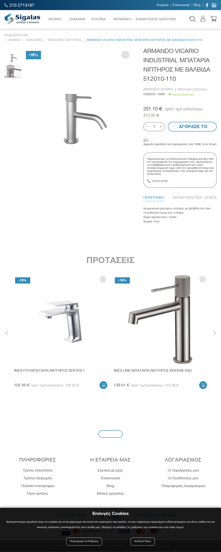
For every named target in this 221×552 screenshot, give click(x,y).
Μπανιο (15, 41)
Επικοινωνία (181, 5)
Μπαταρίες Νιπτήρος (192, 90)
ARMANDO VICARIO (158, 90)
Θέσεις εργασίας (110, 494)
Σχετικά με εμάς (110, 471)
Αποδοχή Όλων (142, 542)
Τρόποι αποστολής (38, 471)
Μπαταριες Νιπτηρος (64, 41)
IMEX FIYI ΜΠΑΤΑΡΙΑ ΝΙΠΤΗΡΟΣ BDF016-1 (49, 371)
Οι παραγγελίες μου (183, 471)
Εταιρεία (163, 5)
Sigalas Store (16, 36)
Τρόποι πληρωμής (38, 479)
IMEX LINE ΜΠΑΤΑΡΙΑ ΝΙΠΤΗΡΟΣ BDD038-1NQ (153, 371)
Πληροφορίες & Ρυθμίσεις (84, 542)
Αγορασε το (192, 127)
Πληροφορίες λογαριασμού (183, 487)
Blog (197, 5)
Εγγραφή (110, 434)
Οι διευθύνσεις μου (183, 479)
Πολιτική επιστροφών (37, 487)
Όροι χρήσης (37, 494)
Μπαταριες (34, 41)
